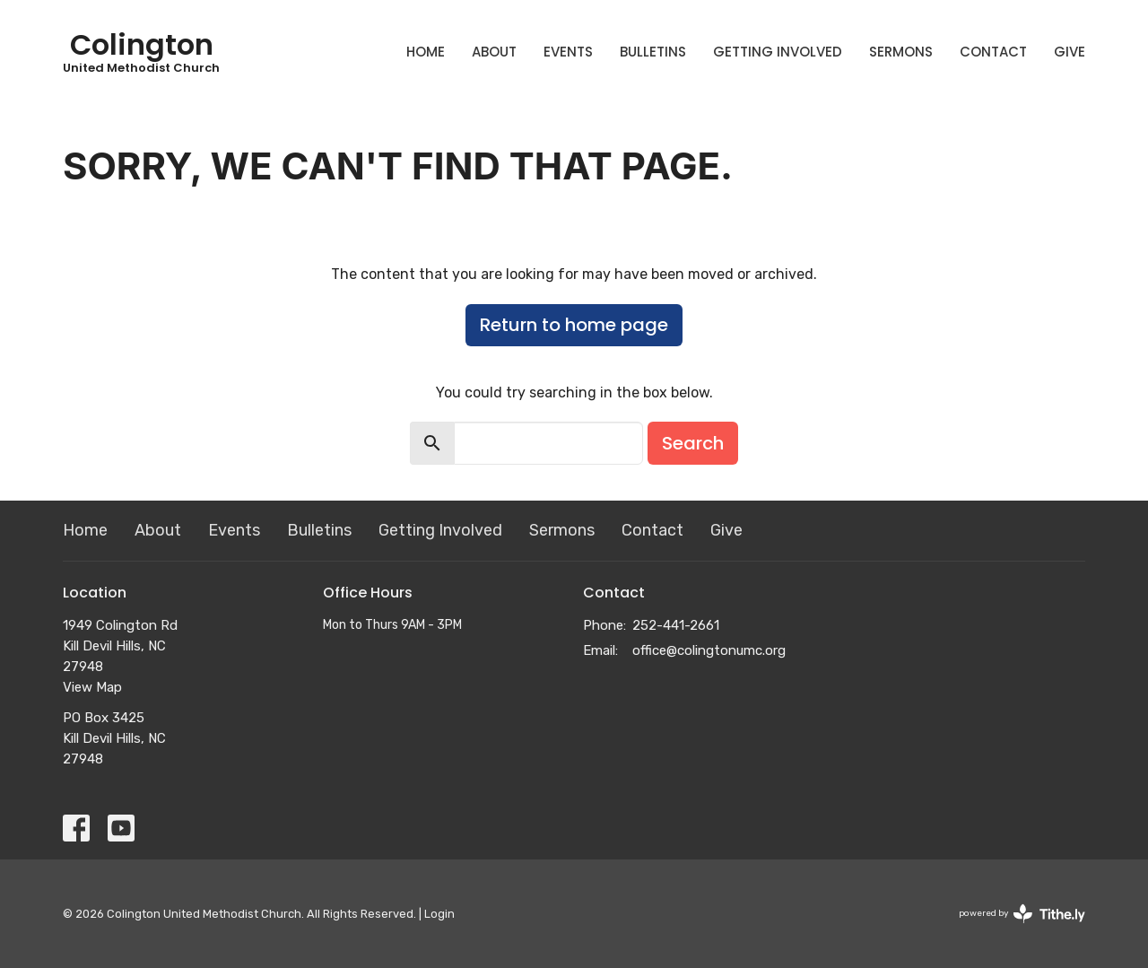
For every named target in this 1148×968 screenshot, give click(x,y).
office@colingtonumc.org (709, 650)
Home (425, 51)
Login (439, 913)
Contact (993, 51)
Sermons (901, 51)
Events (568, 51)
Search (693, 443)
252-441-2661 (675, 625)
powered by (1022, 913)
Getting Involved (777, 51)
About (494, 51)
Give (1069, 51)
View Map (92, 687)
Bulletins (653, 51)
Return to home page (574, 324)
